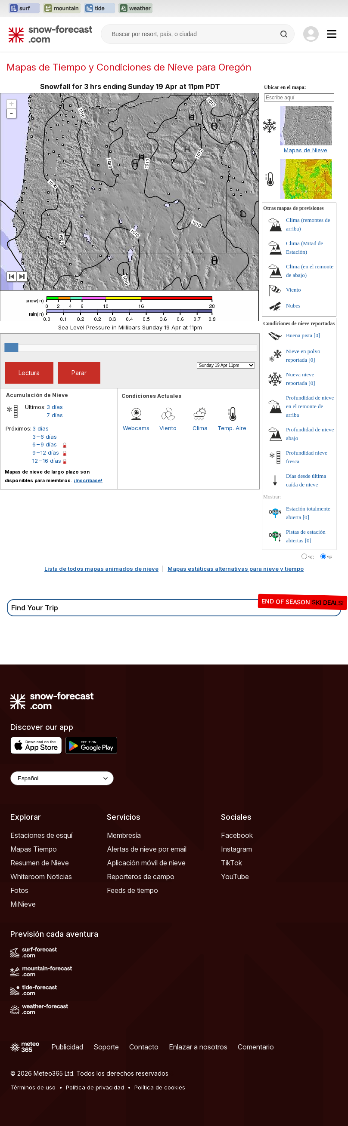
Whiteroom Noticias (41, 876)
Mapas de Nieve (305, 150)
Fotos (19, 890)
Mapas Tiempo (33, 849)
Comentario (256, 1047)
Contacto (143, 1047)
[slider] (11, 347)
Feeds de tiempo (132, 890)
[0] (317, 335)
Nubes (293, 305)
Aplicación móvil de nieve (146, 862)
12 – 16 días (46, 460)
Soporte (106, 1047)
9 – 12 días (45, 452)
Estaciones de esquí (41, 835)
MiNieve (23, 904)
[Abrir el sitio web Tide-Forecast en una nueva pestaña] (99, 8)
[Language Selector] (62, 778)
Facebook (237, 835)
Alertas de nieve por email (146, 849)
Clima (200, 428)
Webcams (136, 428)
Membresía (124, 835)
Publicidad (67, 1047)
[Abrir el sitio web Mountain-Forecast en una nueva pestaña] (62, 8)
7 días (55, 415)
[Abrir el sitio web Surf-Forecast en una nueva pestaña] (24, 8)
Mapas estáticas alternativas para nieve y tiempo (236, 568)
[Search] (284, 34)
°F (329, 557)
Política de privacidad (95, 1087)
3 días (55, 406)
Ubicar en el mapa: (285, 87)
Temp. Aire (232, 428)
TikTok (231, 862)
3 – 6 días (44, 436)
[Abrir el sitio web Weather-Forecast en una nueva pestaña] (135, 8)
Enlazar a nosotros (198, 1047)
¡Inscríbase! (88, 480)
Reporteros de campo (140, 876)
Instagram (236, 849)
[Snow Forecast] (50, 34)
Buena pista (299, 335)
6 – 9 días (44, 444)
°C (311, 557)
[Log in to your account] (311, 34)
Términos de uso (33, 1087)
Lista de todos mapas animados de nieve (101, 568)
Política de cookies (159, 1087)
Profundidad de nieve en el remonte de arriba (310, 406)
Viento (168, 428)
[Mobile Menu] (331, 34)
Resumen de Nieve (39, 862)
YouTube (235, 876)
